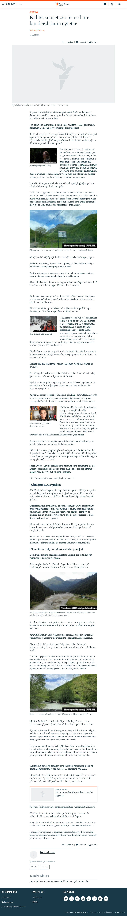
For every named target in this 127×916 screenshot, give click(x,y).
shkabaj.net (37, 898)
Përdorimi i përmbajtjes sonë (13, 907)
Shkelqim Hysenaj (37, 30)
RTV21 (35, 902)
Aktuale (34, 12)
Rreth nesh (6, 898)
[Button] (67, 42)
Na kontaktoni (7, 902)
